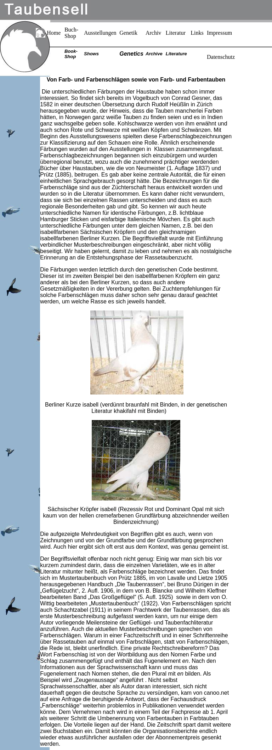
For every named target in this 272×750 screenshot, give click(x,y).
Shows (91, 53)
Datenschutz (221, 57)
